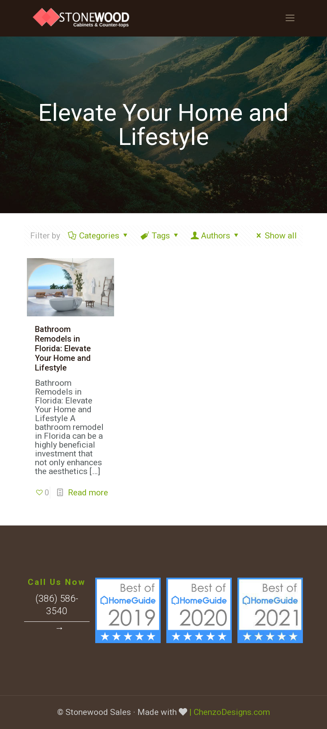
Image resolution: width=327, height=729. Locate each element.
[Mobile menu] (290, 18)
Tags (160, 235)
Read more (88, 492)
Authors (215, 235)
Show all (275, 235)
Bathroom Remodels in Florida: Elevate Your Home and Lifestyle (63, 348)
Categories (98, 235)
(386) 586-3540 (56, 605)
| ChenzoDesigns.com (229, 712)
